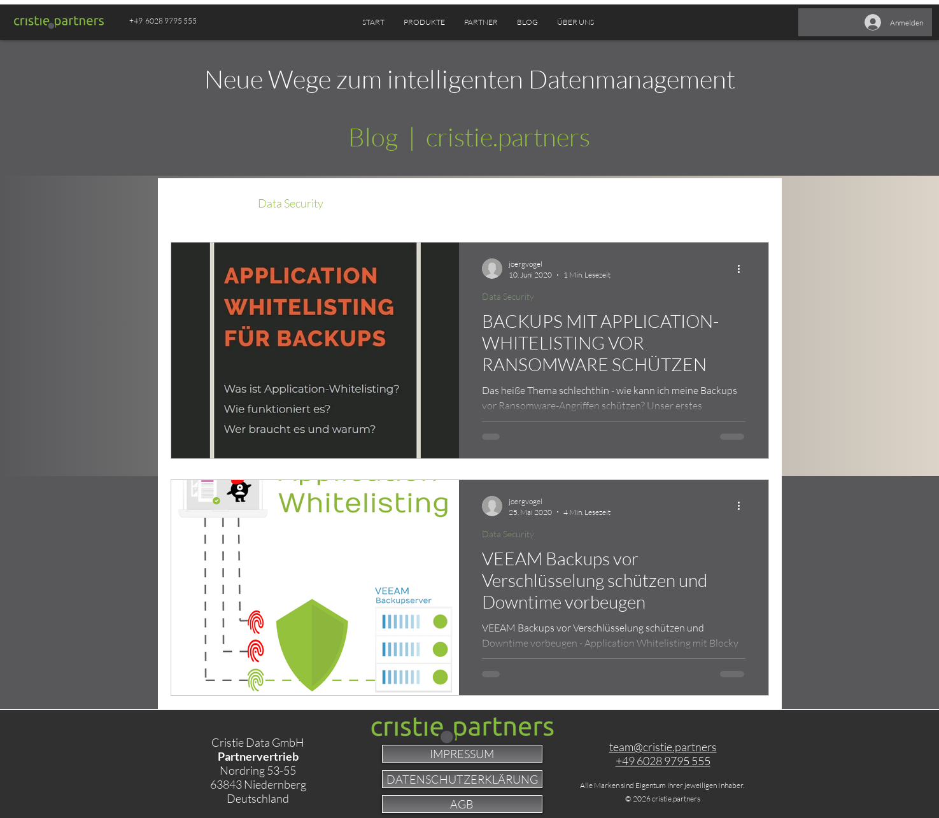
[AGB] (462, 804)
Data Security (290, 203)
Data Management (394, 203)
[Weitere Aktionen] (743, 268)
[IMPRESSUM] (462, 754)
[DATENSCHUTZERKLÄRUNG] (462, 779)
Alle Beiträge (201, 203)
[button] (481, 22)
